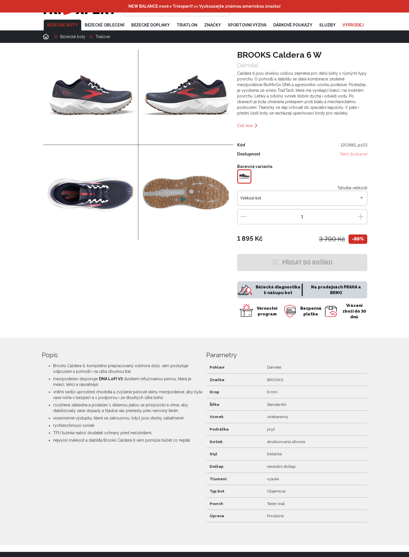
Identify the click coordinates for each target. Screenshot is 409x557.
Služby (327, 25)
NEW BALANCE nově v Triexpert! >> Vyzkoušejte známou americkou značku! (204, 6)
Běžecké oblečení (104, 25)
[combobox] (302, 200)
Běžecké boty (62, 25)
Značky (212, 25)
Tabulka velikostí (352, 188)
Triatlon (187, 25)
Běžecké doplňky (150, 25)
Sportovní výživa (247, 25)
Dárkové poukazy (292, 25)
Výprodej (353, 25)
